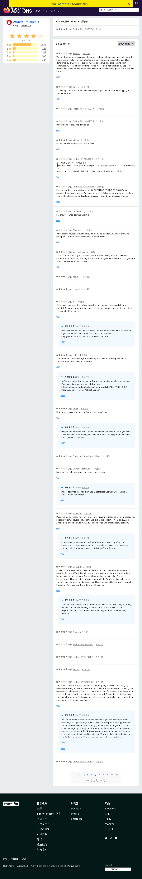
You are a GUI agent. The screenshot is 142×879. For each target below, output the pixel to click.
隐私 (5, 859)
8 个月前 (86, 669)
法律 (24, 859)
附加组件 (42, 803)
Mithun (76, 140)
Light (75, 355)
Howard (76, 289)
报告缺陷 (42, 844)
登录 (137, 3)
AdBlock (26, 25)
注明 (13, 866)
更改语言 (109, 865)
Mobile (75, 813)
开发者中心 (43, 824)
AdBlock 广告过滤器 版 (26, 21)
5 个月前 (84, 408)
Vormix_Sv (77, 513)
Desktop (76, 808)
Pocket (109, 829)
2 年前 (99, 29)
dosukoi (76, 277)
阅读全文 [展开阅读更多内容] (65, 742)
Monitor (109, 824)
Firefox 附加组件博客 (49, 813)
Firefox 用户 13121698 (83, 682)
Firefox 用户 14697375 (83, 121)
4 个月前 (91, 211)
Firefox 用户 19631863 (83, 644)
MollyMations (79, 252)
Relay (108, 818)
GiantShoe (77, 230)
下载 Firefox (61, 3)
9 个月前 (99, 761)
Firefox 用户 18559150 (83, 29)
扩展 (37, 11)
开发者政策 (43, 829)
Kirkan (75, 408)
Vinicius (76, 669)
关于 (39, 808)
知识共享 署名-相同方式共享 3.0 (52, 866)
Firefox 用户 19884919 (83, 159)
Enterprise (77, 818)
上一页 (77, 775)
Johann (76, 87)
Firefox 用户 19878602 (83, 186)
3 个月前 (86, 53)
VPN (107, 813)
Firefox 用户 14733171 (83, 657)
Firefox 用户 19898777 (83, 109)
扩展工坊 (42, 818)
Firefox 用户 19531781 (83, 761)
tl (73, 302)
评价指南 (42, 849)
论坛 (39, 839)
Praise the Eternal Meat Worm (86, 456)
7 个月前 (88, 513)
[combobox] (119, 10)
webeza (76, 53)
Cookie (14, 859)
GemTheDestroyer (81, 469)
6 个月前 (85, 538)
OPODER (77, 567)
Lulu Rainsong (79, 211)
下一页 (114, 775)
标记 (58, 77)
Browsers (110, 808)
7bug (75, 632)
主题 (45, 11)
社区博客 (42, 834)
